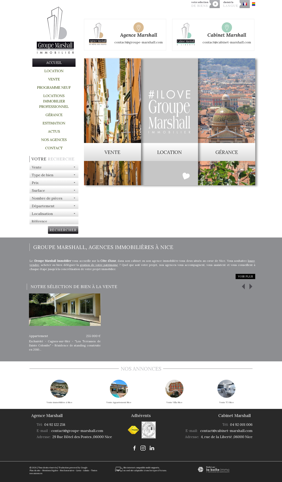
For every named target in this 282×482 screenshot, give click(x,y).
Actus (54, 131)
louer (251, 261)
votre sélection (199, 4)
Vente (54, 79)
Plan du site (34, 470)
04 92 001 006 (241, 424)
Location (53, 71)
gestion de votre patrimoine (99, 265)
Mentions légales (50, 470)
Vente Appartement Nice (118, 402)
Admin (86, 470)
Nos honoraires (67, 470)
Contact (54, 148)
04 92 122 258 (54, 424)
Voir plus (245, 276)
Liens (78, 470)
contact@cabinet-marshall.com (226, 431)
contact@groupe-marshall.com (77, 431)
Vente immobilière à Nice (59, 402)
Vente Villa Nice (174, 402)
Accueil (54, 62)
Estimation (54, 123)
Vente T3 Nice (226, 402)
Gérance (54, 115)
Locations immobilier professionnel (54, 101)
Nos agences (54, 139)
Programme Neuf (54, 87)
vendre (34, 265)
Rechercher (63, 230)
